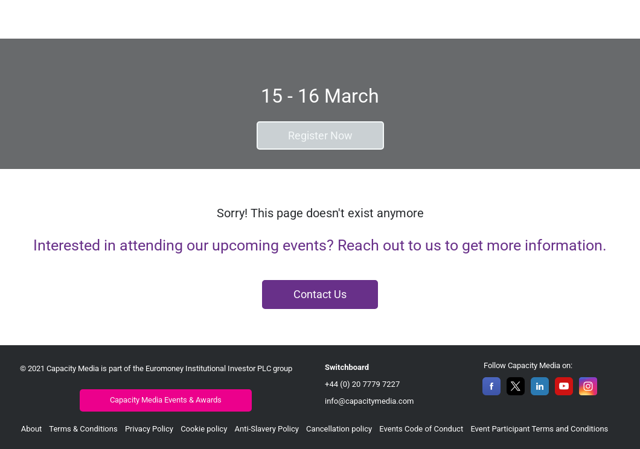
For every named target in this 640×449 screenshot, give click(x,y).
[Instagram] (588, 392)
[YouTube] (564, 392)
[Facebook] (491, 392)
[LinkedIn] (540, 392)
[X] (516, 392)
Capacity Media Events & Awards (166, 399)
